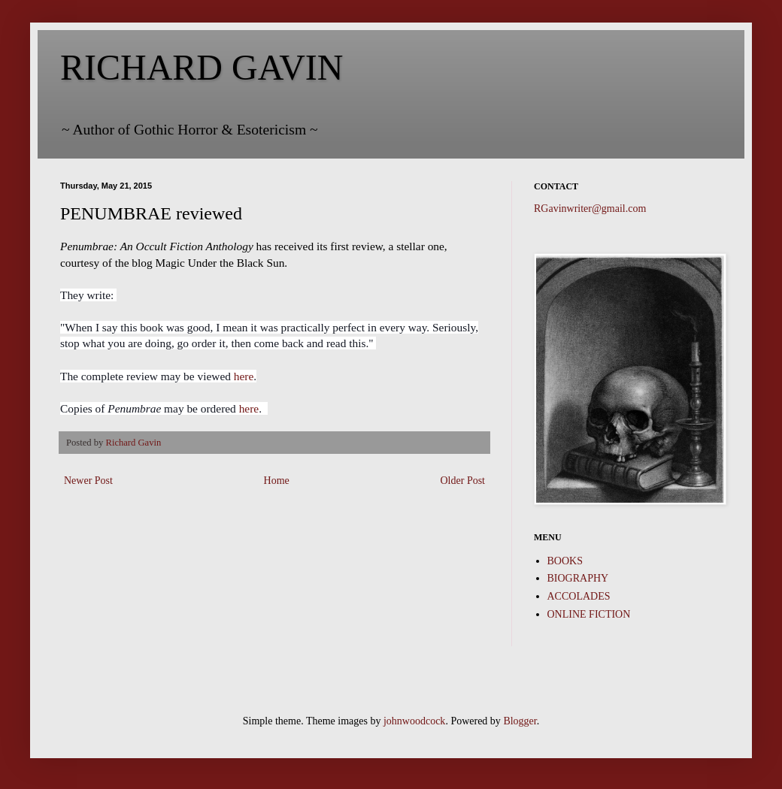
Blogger (519, 721)
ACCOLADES (579, 596)
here (243, 376)
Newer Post (88, 480)
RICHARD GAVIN (201, 67)
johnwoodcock (414, 721)
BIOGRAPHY (578, 578)
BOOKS (565, 561)
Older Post (463, 480)
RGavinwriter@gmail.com (590, 208)
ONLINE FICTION (589, 614)
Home (276, 480)
